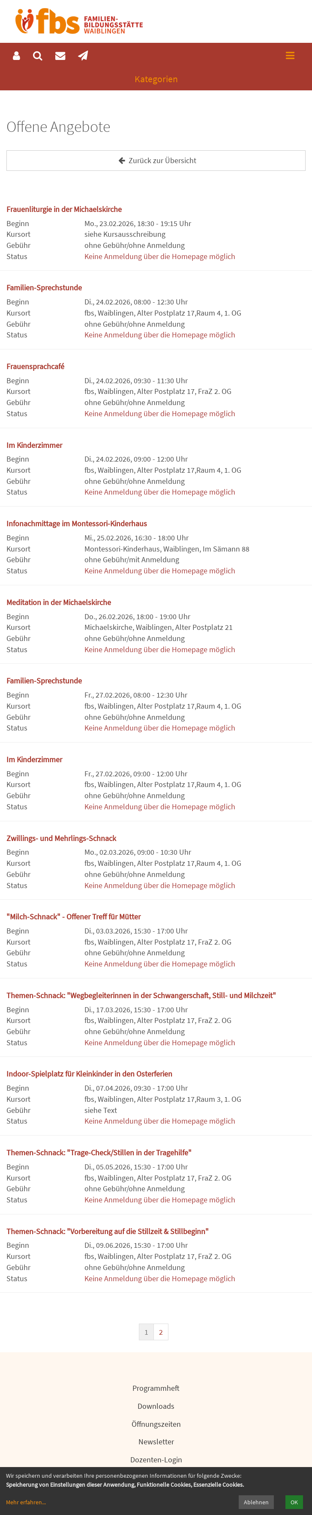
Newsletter (156, 1441)
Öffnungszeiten (156, 1424)
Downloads (156, 1406)
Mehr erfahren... (26, 1502)
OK (294, 1502)
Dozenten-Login (156, 1459)
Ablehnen (256, 1502)
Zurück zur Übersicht (156, 160)
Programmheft (156, 1388)
